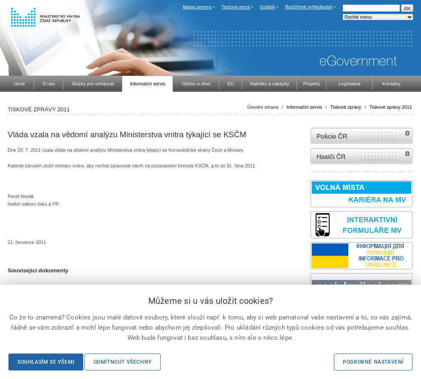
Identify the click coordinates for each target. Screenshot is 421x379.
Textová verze (235, 6)
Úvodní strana (262, 107)
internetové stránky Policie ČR (362, 136)
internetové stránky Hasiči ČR (362, 156)
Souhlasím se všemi (45, 362)
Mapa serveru (197, 6)
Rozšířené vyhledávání (309, 6)
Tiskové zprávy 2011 (391, 107)
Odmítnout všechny (122, 362)
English (267, 6)
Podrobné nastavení (373, 362)
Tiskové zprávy (345, 107)
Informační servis (304, 107)
